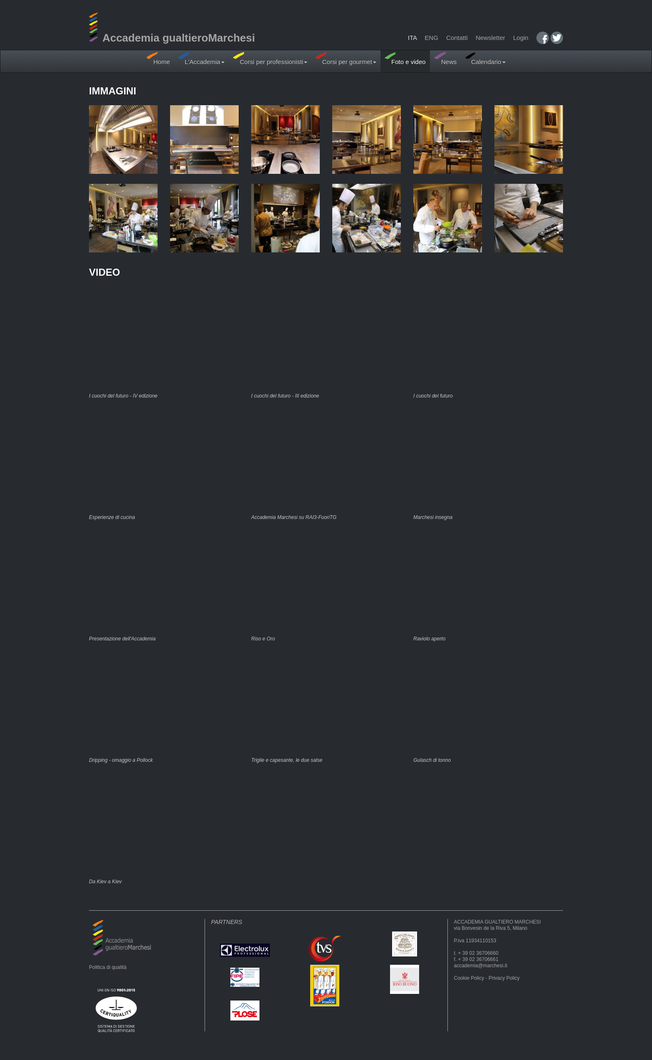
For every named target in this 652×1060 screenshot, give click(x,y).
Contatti (457, 37)
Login (521, 37)
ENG (431, 37)
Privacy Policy (504, 978)
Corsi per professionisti (270, 58)
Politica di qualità (107, 967)
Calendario (485, 58)
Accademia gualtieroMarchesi (172, 38)
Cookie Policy (469, 978)
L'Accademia (201, 58)
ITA (412, 37)
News (445, 58)
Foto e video (405, 58)
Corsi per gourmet (346, 58)
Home (158, 58)
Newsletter (490, 37)
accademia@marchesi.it (480, 966)
